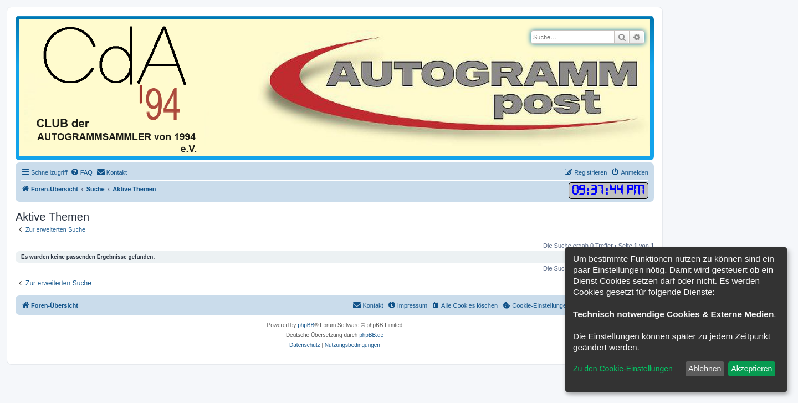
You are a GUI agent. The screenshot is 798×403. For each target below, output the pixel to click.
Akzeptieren (751, 368)
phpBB (306, 325)
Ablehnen (704, 368)
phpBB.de (371, 335)
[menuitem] (81, 172)
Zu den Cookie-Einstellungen (623, 368)
